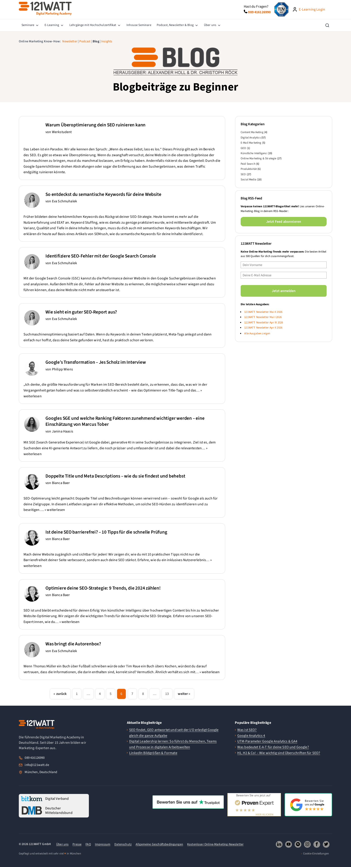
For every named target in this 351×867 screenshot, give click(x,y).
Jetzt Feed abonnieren (283, 221)
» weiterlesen (55, 509)
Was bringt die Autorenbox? (73, 643)
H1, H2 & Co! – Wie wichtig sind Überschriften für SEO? (278, 752)
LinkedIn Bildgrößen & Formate (153, 752)
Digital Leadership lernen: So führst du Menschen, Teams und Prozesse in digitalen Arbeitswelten (173, 744)
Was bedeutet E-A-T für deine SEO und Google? (273, 747)
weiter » (184, 693)
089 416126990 (35, 757)
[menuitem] (30, 25)
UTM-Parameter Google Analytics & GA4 (267, 741)
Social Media (248, 179)
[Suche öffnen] (327, 25)
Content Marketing (252, 132)
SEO (243, 174)
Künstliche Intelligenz (254, 153)
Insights (106, 41)
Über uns (62, 844)
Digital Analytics (251, 138)
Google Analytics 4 (251, 735)
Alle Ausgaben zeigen (257, 333)
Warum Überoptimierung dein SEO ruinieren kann (95, 124)
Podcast (84, 41)
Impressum (102, 844)
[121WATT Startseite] (37, 724)
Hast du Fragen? (256, 6)
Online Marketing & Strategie (258, 158)
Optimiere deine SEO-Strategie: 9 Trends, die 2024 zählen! (103, 588)
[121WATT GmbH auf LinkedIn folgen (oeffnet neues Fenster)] (279, 844)
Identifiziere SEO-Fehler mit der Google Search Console (100, 256)
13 (167, 693)
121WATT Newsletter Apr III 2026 (263, 322)
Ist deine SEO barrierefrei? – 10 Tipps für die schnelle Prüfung (106, 532)
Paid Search (248, 164)
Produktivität (249, 169)
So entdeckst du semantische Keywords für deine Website (103, 194)
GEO (243, 148)
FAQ (88, 844)
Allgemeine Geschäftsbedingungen (159, 844)
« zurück (60, 693)
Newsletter (69, 41)
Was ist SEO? (247, 729)
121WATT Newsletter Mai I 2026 (263, 317)
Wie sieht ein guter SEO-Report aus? (81, 312)
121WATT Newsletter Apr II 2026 (263, 328)
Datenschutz (123, 844)
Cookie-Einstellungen (316, 854)
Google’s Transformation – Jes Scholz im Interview (95, 362)
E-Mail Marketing (251, 143)
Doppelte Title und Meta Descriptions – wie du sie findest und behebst (115, 476)
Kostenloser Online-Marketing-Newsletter (215, 844)
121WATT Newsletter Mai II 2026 (263, 312)
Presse (77, 844)
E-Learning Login (312, 9)
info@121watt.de (37, 765)
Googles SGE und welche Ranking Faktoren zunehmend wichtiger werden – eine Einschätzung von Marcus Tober (124, 421)
